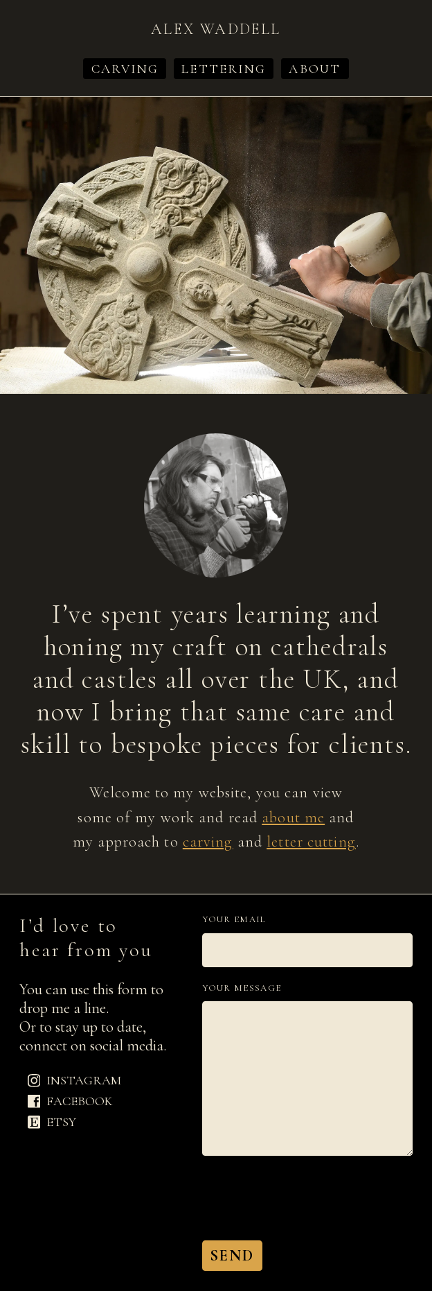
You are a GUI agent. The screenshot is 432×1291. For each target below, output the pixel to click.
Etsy (52, 1121)
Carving (125, 68)
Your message (242, 988)
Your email (234, 920)
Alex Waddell (215, 28)
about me (293, 817)
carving (208, 841)
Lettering (223, 68)
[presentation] (307, 1198)
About (315, 68)
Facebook (71, 1101)
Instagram (75, 1081)
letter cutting (311, 841)
